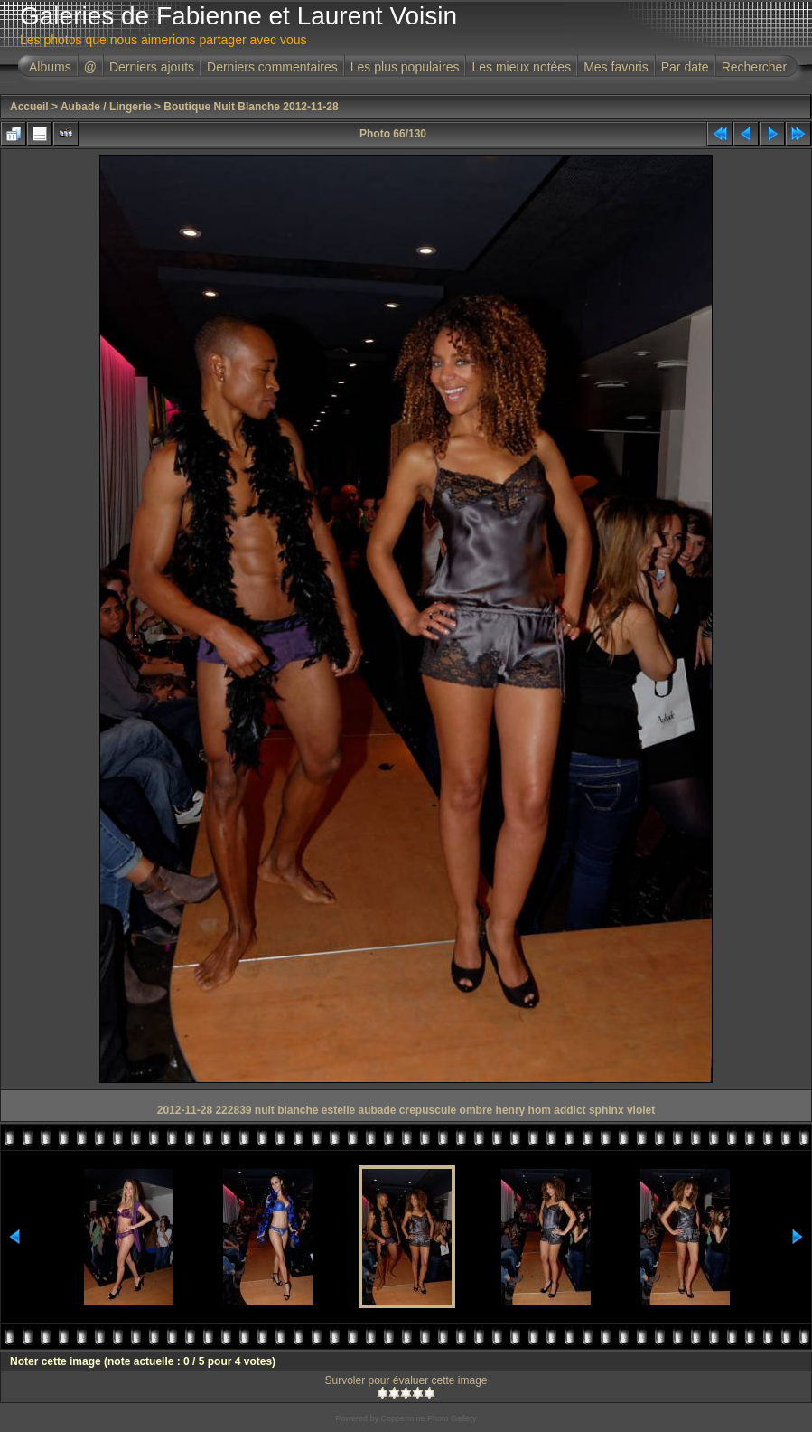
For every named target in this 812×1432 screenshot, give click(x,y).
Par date (685, 67)
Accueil (29, 106)
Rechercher (754, 67)
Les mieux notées (521, 67)
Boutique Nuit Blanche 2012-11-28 (250, 106)
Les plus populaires (405, 67)
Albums (50, 67)
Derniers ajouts (151, 67)
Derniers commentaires (272, 67)
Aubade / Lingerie (106, 106)
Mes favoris (616, 67)
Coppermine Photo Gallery (428, 1418)
